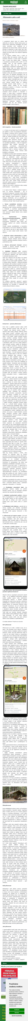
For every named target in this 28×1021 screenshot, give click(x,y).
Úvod (4, 8)
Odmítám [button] (17, 1012)
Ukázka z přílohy (4, 994)
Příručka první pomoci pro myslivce (11, 966)
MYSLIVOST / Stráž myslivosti (15, 8)
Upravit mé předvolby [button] (17, 1015)
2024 (23, 8)
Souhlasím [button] (16, 1009)
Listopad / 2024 (6, 9)
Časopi (7, 8)
